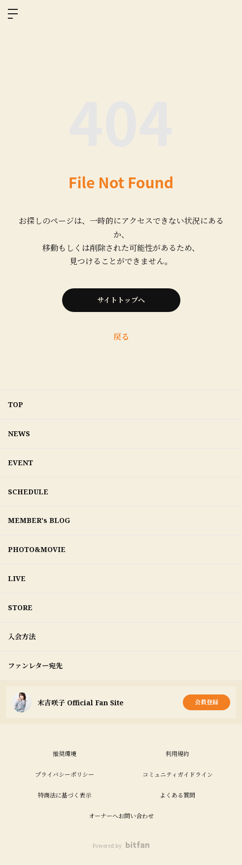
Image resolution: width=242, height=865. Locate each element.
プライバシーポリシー (64, 774)
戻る (121, 336)
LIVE (17, 578)
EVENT (20, 462)
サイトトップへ (121, 300)
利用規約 (177, 754)
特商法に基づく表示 (64, 795)
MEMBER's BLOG (39, 520)
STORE (20, 607)
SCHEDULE (28, 491)
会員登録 (206, 702)
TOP (15, 404)
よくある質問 (177, 795)
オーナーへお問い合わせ (121, 816)
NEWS (19, 433)
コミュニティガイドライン (177, 774)
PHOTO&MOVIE (37, 549)
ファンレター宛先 (35, 665)
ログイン (226, 14)
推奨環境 (64, 754)
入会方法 (21, 636)
